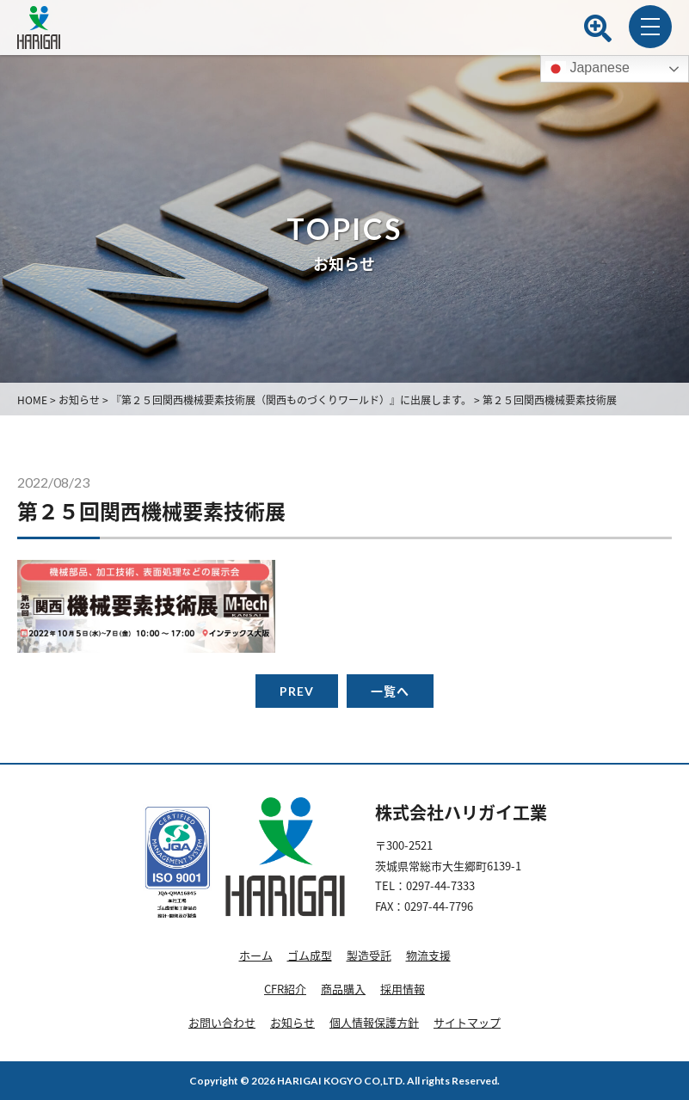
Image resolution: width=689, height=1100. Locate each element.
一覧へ (390, 691)
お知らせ (292, 1022)
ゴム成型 (309, 955)
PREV (297, 691)
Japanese (587, 68)
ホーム (256, 955)
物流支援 (428, 955)
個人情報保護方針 (374, 1022)
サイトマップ (467, 1022)
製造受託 (369, 955)
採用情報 (402, 988)
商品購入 (343, 988)
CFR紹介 (285, 988)
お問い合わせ (221, 1022)
